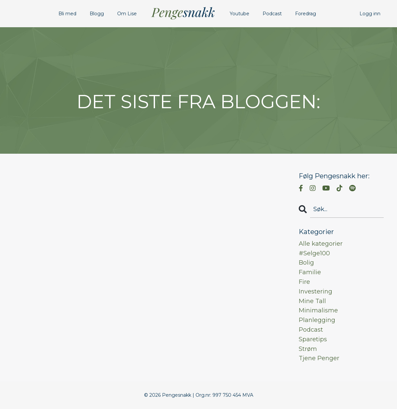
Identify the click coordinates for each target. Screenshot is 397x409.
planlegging (317, 320)
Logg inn (369, 14)
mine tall (312, 301)
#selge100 (314, 253)
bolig (306, 262)
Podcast (272, 14)
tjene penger (319, 358)
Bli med (67, 14)
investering (315, 291)
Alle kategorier (321, 243)
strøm (308, 349)
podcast (311, 329)
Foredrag (305, 14)
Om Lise (127, 14)
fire (304, 282)
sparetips (313, 339)
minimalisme (318, 310)
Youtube (239, 14)
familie (310, 272)
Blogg (97, 14)
